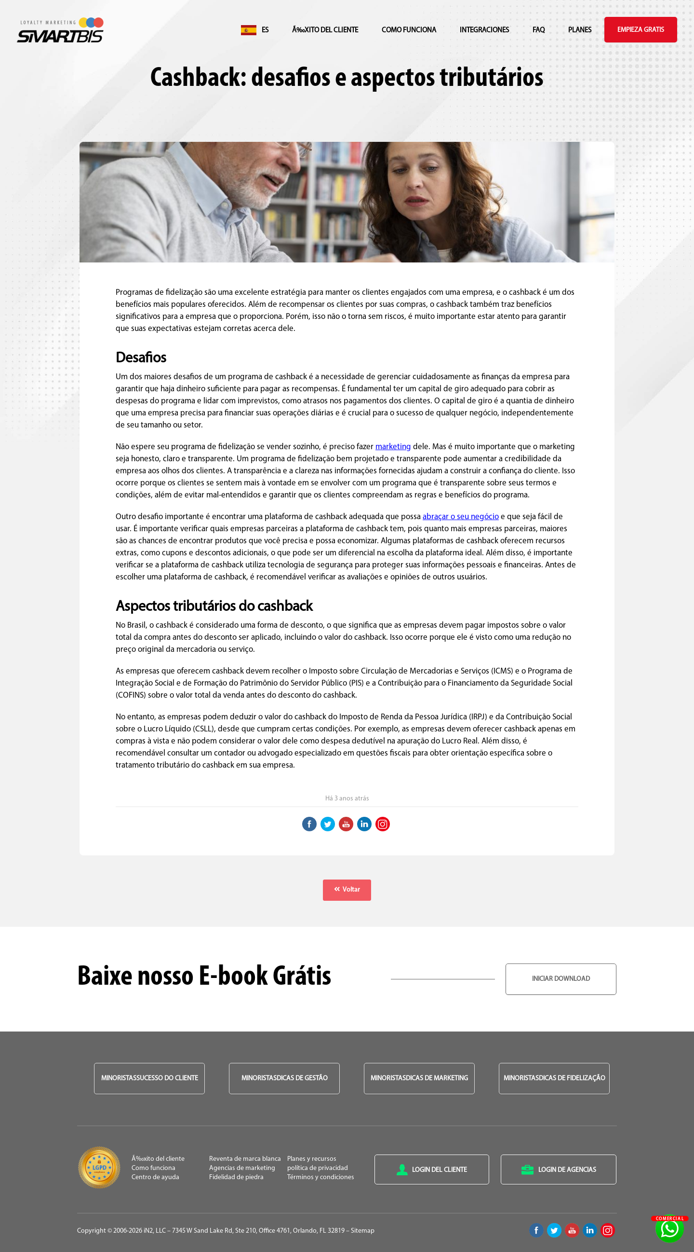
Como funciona (409, 30)
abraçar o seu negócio (461, 517)
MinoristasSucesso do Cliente (149, 1078)
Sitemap (362, 1231)
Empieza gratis (640, 30)
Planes (579, 30)
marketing (393, 447)
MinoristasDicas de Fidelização (554, 1078)
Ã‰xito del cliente (325, 30)
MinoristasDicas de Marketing (419, 1078)
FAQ (539, 30)
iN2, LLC (155, 1231)
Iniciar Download (561, 979)
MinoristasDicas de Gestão (284, 1078)
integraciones (484, 30)
